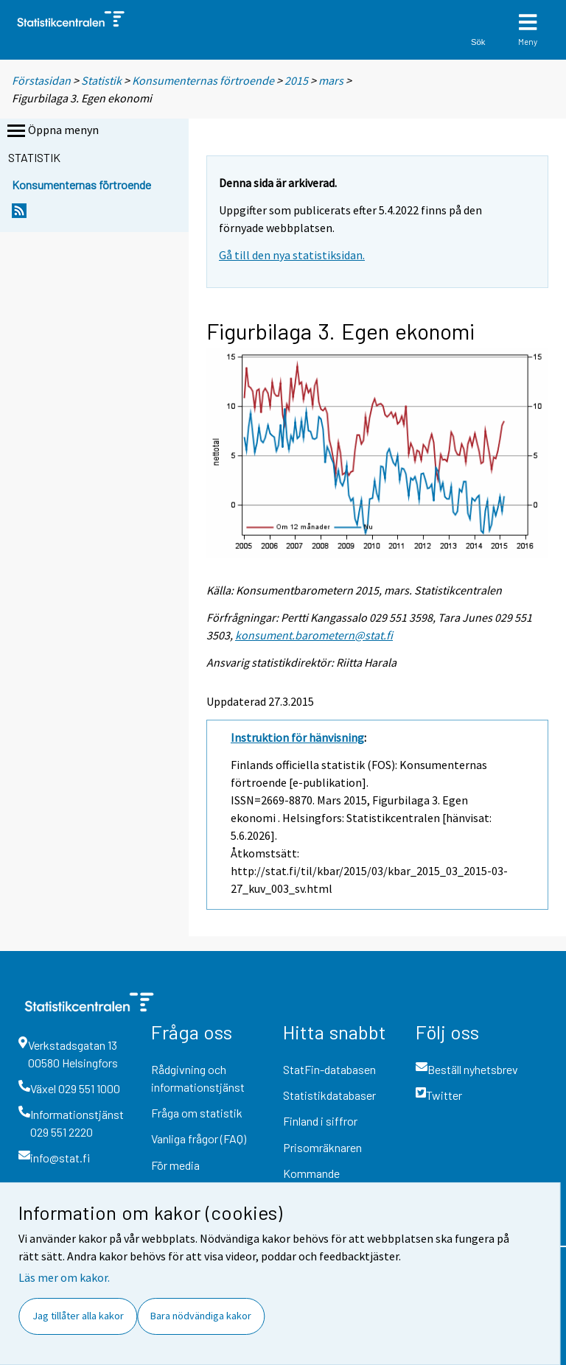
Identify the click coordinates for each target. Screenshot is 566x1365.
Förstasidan (41, 80)
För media (175, 1165)
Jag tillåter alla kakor (78, 1315)
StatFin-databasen (329, 1069)
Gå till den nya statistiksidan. (292, 255)
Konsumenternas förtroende (203, 80)
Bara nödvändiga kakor (200, 1315)
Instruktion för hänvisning (297, 737)
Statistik (101, 80)
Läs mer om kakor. (64, 1277)
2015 (296, 80)
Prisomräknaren (322, 1147)
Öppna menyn (51, 131)
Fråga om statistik (196, 1113)
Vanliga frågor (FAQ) (198, 1138)
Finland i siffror (320, 1121)
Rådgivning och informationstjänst (198, 1078)
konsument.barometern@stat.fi (314, 635)
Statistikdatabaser (329, 1095)
